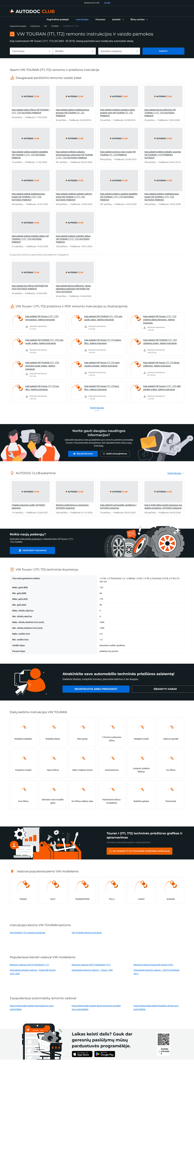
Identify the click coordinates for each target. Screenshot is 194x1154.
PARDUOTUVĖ (91, 2)
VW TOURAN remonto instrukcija (87, 932)
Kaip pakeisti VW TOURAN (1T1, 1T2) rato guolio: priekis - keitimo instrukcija (44, 342)
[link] (57, 20)
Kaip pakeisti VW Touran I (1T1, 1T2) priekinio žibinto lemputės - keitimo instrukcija (159, 319)
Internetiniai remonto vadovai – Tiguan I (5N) (92, 970)
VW (45, 26)
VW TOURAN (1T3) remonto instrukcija (27, 932)
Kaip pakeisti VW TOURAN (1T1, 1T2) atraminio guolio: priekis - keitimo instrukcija (42, 365)
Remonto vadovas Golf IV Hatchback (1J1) (29, 964)
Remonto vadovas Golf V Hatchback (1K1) (91, 964)
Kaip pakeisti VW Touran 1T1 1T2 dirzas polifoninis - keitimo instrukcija (161, 364)
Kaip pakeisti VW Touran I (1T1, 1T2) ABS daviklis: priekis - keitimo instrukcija (162, 388)
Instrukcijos (35, 26)
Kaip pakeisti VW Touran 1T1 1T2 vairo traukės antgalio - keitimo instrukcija (102, 364)
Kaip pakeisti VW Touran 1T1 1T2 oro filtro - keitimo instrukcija (42, 388)
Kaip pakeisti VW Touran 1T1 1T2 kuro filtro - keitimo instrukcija (101, 388)
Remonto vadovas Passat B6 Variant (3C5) (153, 964)
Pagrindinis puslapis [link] (18, 26)
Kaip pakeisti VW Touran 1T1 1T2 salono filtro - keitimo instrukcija (102, 342)
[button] (118, 20)
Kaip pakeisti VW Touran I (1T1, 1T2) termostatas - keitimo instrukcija (41, 318)
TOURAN (54, 26)
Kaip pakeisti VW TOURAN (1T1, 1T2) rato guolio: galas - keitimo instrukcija (103, 318)
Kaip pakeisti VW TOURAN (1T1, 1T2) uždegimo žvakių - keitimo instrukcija (160, 342)
